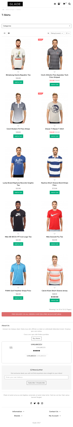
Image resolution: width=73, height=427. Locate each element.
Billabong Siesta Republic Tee (18, 75)
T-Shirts (18, 9)
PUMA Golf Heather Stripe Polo (18, 291)
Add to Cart (18, 82)
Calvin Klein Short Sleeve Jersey (54, 291)
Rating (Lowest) (57, 33)
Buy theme (36, 338)
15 (67, 33)
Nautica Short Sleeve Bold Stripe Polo (54, 184)
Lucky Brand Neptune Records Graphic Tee (18, 184)
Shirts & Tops (10, 9)
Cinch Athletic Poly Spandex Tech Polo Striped (54, 76)
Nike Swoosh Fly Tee (54, 237)
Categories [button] (36, 26)
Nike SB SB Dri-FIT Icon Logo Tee (18, 237)
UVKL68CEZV (36, 344)
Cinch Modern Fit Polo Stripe (18, 129)
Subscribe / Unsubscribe (36, 383)
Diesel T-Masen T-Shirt (54, 129)
